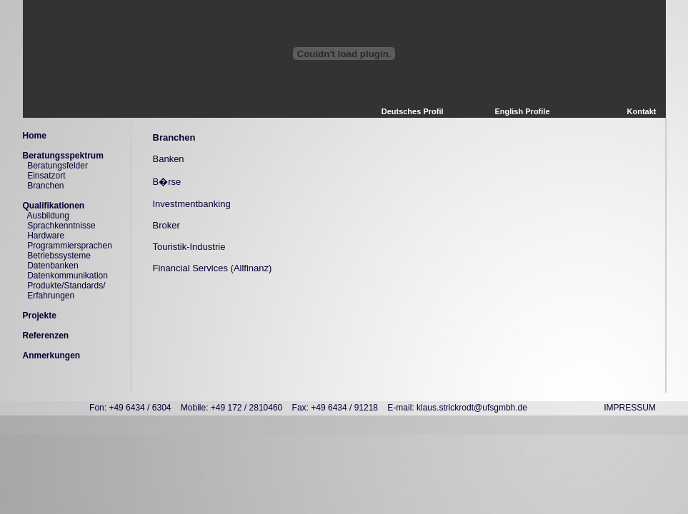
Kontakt (642, 111)
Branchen (45, 186)
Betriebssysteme (59, 256)
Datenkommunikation (67, 276)
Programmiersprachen (69, 246)
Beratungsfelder (57, 166)
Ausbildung (48, 216)
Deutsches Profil (413, 111)
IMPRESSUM (630, 408)
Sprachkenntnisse (61, 226)
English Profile (521, 111)
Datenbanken (52, 266)
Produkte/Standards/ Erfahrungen (64, 291)
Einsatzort (46, 176)
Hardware (45, 236)
